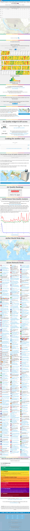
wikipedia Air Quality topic (23, 482)
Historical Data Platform (15, 528)
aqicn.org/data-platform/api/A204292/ (19, 96)
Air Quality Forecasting (15, 526)
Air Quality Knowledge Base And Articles (14, 520)
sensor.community (15, 50)
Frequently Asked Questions (14, 523)
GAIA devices (17, 77)
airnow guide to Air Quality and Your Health (15, 483)
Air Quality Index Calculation (15, 525)
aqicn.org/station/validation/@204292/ (15, 176)
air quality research (14, 518)
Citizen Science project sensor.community (18, 49)
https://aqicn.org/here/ (15, 61)
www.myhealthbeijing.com (14, 486)
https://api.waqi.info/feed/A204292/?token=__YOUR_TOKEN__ (19, 94)
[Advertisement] (15, 118)
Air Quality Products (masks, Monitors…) (14, 527)
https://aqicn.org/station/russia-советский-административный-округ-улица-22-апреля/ (15, 66)
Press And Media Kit (15, 516)
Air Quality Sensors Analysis (15, 521)
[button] (15, 25)
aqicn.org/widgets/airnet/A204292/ (19, 89)
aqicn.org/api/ (25, 95)
